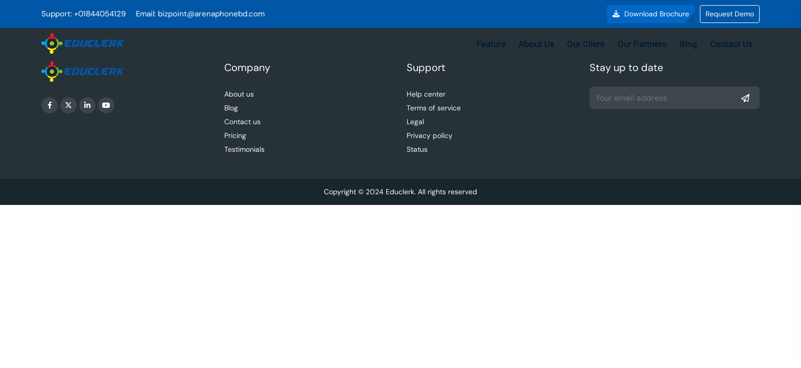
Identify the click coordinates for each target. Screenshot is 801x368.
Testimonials (244, 149)
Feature (491, 44)
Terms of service (434, 107)
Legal (415, 121)
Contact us (242, 121)
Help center (426, 94)
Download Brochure (650, 13)
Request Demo (729, 13)
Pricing (235, 135)
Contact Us (731, 44)
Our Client (586, 44)
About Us (536, 44)
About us (239, 94)
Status (417, 149)
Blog (688, 44)
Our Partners (642, 44)
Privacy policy (430, 135)
